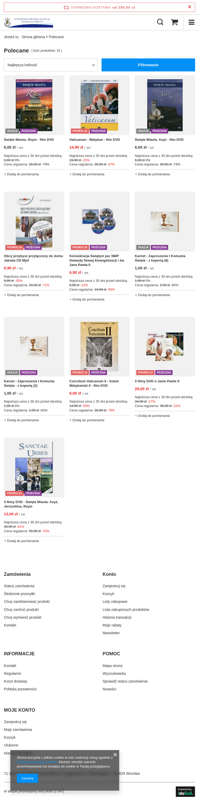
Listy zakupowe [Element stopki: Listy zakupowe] (115, 601)
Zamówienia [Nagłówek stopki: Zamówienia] (17, 574)
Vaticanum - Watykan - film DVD (94, 140)
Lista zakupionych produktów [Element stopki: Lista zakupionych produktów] (126, 610)
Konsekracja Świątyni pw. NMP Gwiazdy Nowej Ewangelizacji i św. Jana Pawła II (97, 260)
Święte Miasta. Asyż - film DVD (159, 140)
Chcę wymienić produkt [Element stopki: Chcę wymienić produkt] (22, 617)
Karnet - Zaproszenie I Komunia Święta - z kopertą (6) (160, 258)
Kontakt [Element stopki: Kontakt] (10, 625)
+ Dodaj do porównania (21, 174)
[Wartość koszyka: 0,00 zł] (174, 22)
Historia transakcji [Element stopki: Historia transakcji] (117, 617)
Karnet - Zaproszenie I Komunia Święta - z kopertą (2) (29, 383)
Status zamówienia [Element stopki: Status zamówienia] (19, 586)
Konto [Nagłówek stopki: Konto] (109, 574)
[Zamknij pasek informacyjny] (189, 7)
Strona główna (33, 37)
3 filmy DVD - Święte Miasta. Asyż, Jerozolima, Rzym (31, 504)
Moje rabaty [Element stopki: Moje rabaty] (112, 625)
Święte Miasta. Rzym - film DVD (29, 140)
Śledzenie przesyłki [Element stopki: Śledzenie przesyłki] (19, 594)
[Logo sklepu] (28, 22)
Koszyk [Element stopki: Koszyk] (108, 594)
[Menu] (191, 22)
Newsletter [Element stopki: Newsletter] (111, 633)
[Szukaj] (160, 22)
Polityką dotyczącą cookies (37, 762)
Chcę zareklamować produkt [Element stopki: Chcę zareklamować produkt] (27, 601)
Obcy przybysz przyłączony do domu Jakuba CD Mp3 (33, 258)
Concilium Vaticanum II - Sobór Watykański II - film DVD (94, 383)
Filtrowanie (148, 65)
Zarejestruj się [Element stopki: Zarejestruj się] (114, 586)
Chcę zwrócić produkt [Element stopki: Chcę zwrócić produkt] (21, 610)
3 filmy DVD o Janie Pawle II (157, 381)
